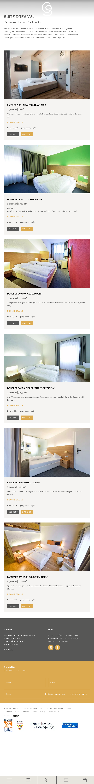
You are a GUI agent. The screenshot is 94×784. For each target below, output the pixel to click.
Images (51, 714)
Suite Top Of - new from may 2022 (26, 142)
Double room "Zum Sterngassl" (25, 237)
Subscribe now (78, 772)
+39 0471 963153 (11, 723)
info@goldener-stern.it (13, 720)
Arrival (8, 728)
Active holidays (71, 717)
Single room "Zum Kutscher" (23, 520)
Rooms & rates (72, 714)
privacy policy (61, 772)
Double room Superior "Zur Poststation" (31, 426)
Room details (15, 160)
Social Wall (63, 720)
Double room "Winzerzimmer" (24, 331)
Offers (60, 714)
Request (13, 172)
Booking (26, 172)
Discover (52, 720)
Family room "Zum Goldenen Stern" (27, 614)
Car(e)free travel (55, 717)
